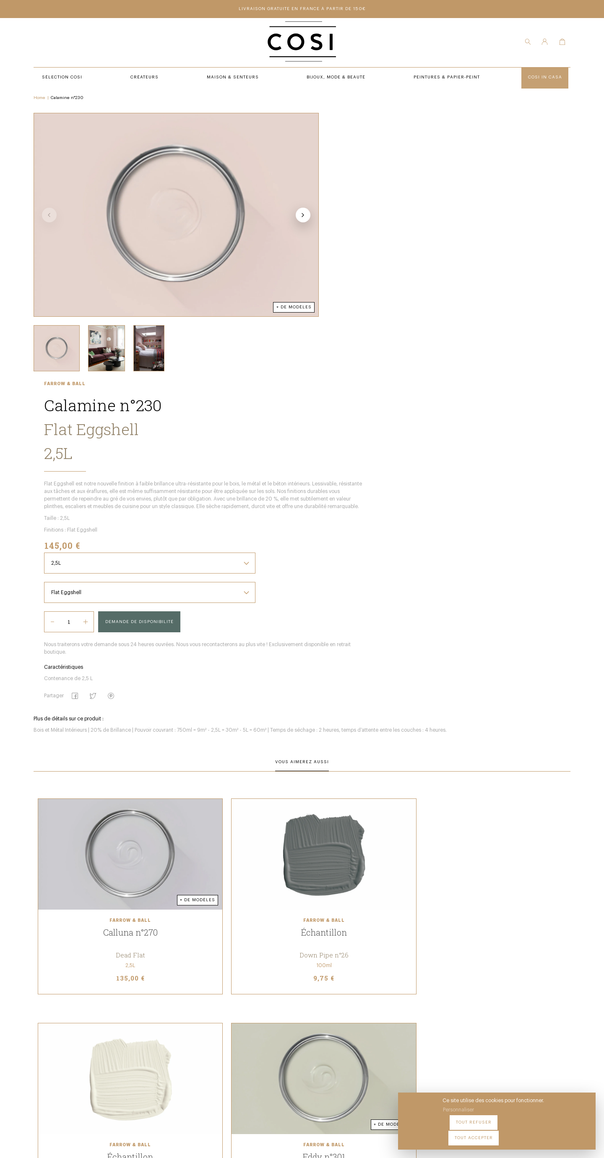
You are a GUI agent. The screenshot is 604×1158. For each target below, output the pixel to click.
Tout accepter (566, 1132)
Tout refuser (516, 1132)
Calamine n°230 (71, 101)
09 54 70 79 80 (104, 1075)
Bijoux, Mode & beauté (203, 1042)
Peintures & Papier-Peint (322, 1007)
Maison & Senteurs (200, 1030)
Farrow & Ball (309, 119)
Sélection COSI (194, 1007)
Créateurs (188, 1019)
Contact (300, 1030)
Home (43, 101)
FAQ (294, 1042)
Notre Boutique (310, 1019)
